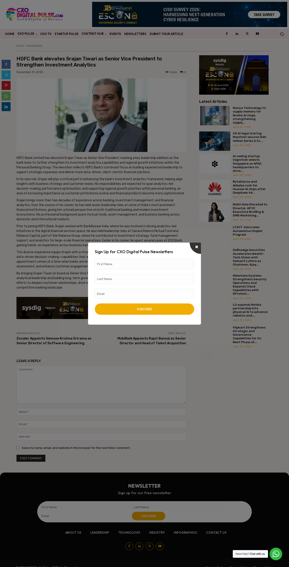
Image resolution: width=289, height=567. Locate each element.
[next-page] (209, 355)
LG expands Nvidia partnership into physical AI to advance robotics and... (250, 310)
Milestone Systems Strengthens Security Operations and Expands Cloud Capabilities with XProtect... (250, 285)
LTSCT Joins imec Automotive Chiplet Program (248, 230)
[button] (282, 34)
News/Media (34, 46)
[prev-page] (202, 355)
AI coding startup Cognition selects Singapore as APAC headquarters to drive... (247, 163)
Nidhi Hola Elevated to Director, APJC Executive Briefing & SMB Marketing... (250, 209)
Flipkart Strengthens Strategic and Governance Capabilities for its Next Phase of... (249, 335)
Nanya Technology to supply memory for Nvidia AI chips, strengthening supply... (249, 115)
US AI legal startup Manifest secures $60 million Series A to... (249, 136)
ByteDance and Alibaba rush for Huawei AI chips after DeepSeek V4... (249, 187)
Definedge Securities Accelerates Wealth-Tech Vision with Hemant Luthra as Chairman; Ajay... (249, 257)
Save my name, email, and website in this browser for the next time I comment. (76, 448)
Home (20, 46)
